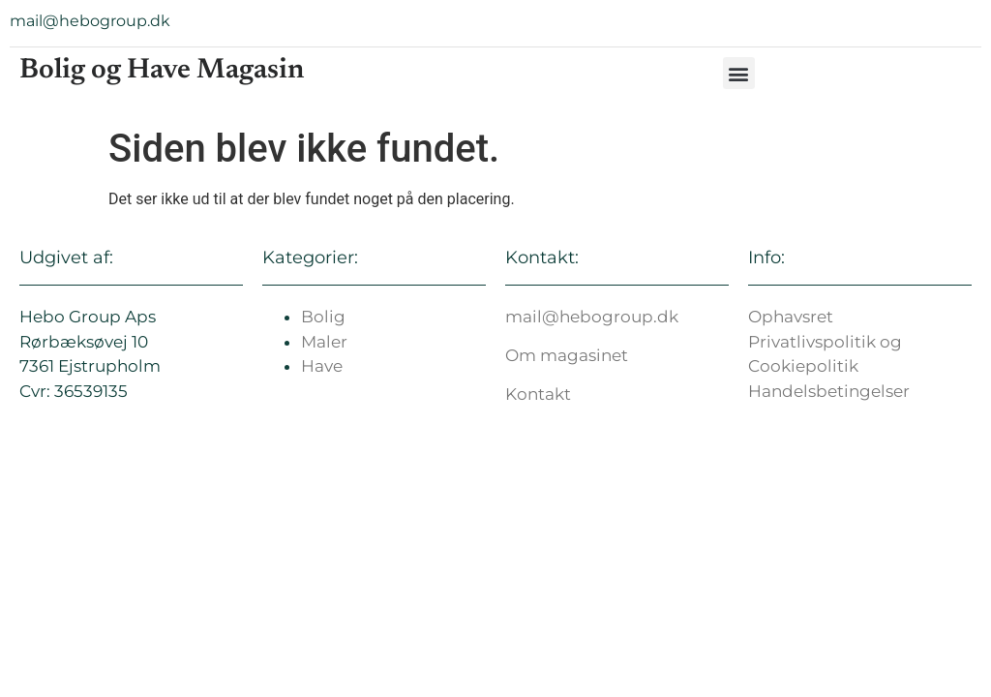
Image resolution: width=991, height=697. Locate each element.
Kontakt (538, 394)
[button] (739, 73)
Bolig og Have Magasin (161, 71)
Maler (324, 341)
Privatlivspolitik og (825, 341)
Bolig (323, 316)
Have (322, 366)
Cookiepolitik (803, 366)
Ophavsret (790, 316)
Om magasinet (566, 355)
